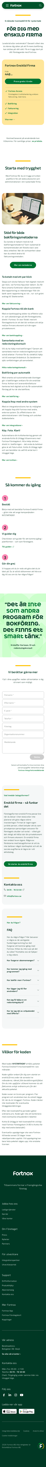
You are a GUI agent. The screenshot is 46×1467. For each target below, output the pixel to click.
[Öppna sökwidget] (40, 5)
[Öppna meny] (7, 5)
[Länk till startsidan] (16, 5)
